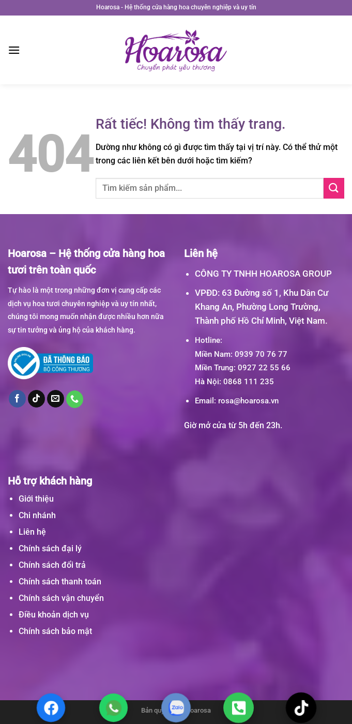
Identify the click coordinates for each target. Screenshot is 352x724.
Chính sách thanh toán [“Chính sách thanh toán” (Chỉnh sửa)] (60, 581)
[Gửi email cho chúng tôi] (56, 399)
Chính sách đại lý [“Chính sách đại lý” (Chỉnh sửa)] (50, 548)
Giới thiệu (36, 499)
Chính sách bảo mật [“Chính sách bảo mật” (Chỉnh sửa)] (55, 631)
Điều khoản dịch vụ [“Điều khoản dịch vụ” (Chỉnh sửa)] (54, 615)
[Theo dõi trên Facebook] (17, 399)
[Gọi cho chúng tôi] (75, 399)
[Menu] (14, 50)
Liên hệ (32, 532)
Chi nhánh (37, 515)
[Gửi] (334, 188)
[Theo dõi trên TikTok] (36, 399)
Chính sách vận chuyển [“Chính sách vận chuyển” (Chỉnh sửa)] (61, 598)
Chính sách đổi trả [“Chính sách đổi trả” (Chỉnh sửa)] (52, 565)
